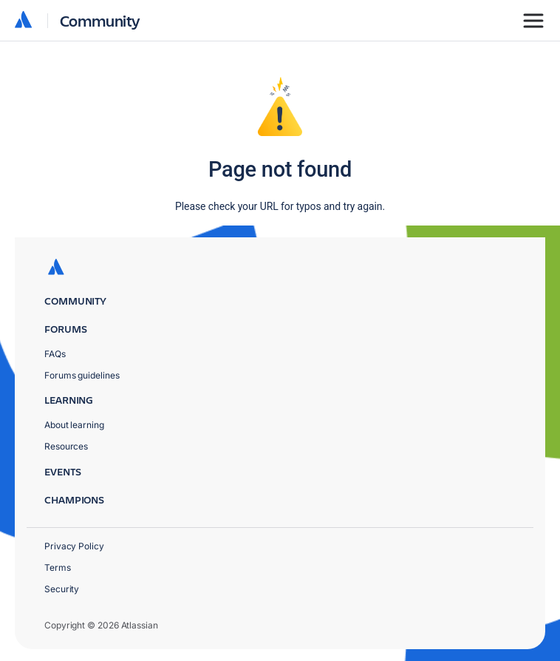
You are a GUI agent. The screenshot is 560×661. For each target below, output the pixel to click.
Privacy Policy (74, 546)
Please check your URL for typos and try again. (280, 206)
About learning (74, 424)
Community (100, 20)
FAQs (55, 353)
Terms (57, 567)
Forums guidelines (82, 375)
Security (61, 588)
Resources (66, 446)
